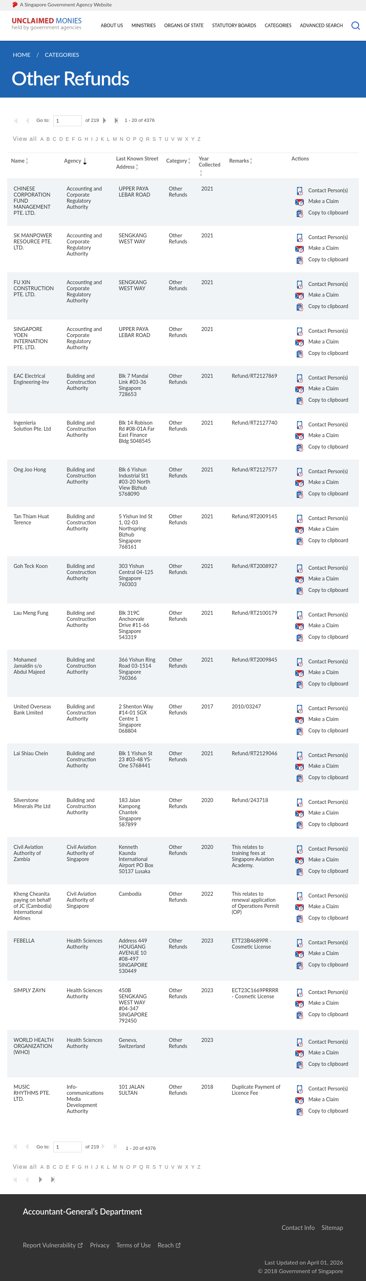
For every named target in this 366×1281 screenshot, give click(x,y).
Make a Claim (323, 201)
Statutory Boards (234, 25)
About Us (112, 25)
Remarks (239, 161)
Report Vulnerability (49, 1245)
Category (176, 161)
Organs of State (184, 25)
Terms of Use (133, 1245)
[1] (67, 120)
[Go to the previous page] (29, 120)
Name (18, 161)
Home (21, 54)
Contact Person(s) (328, 190)
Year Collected (210, 161)
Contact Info (298, 1227)
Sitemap (332, 1227)
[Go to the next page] (105, 120)
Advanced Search (321, 25)
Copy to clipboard (328, 212)
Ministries (144, 25)
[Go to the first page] (17, 120)
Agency (76, 161)
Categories (278, 25)
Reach (166, 1245)
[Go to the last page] (118, 120)
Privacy (99, 1245)
